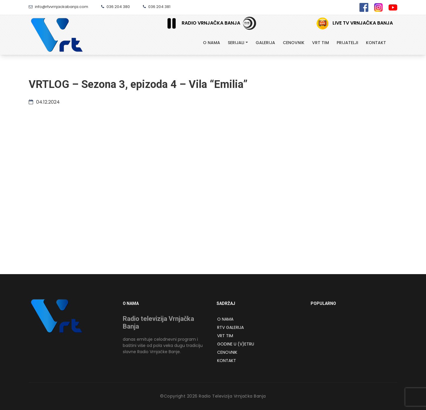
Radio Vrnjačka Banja (201, 23)
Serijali (236, 43)
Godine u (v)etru (235, 344)
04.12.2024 (44, 102)
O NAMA (225, 319)
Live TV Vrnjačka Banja (355, 23)
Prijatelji (347, 43)
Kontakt (376, 43)
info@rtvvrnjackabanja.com (58, 6)
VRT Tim (225, 336)
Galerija (265, 43)
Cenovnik (293, 43)
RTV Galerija (230, 327)
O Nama (211, 43)
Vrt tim (320, 43)
